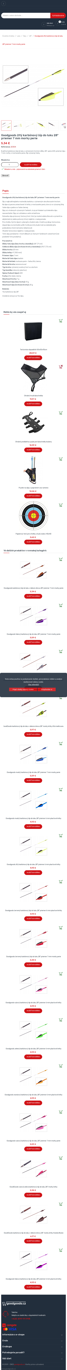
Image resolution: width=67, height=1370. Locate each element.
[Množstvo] (10, 164)
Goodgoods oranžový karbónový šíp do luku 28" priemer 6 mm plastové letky (33, 1095)
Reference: (5, 147)
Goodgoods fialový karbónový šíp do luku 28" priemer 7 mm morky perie (33, 634)
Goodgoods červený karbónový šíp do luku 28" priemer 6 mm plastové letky (33, 911)
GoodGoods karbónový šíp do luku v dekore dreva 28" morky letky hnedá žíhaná (33, 1233)
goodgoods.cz (19, 1364)
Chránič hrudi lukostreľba (33, 396)
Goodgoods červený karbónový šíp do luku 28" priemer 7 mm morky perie (33, 957)
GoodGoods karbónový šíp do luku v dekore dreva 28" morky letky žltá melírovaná (33, 726)
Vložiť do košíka (30, 165)
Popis (5, 190)
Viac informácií (33, 684)
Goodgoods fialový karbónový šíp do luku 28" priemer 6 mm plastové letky (33, 1279)
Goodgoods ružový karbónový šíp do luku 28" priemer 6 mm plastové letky (33, 1003)
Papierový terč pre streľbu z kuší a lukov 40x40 (33, 534)
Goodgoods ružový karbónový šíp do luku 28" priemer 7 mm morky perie (33, 1141)
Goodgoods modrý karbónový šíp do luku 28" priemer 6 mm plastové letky (33, 818)
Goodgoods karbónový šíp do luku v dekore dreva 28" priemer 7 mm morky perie (33, 588)
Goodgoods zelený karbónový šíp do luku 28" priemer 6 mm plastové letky (33, 1049)
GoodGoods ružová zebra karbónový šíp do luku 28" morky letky (33, 1187)
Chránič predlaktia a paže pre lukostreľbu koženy (33, 442)
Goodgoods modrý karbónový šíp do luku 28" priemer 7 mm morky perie (33, 772)
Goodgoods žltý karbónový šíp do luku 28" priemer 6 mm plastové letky (33, 864)
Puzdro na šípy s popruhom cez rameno (33, 488)
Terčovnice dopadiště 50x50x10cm (33, 350)
